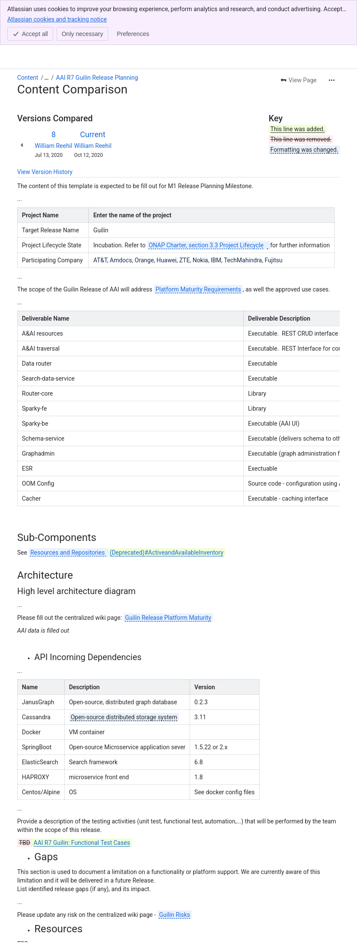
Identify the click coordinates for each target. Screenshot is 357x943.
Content (27, 32)
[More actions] (332, 35)
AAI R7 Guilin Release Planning (97, 32)
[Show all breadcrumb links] (46, 32)
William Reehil (53, 100)
